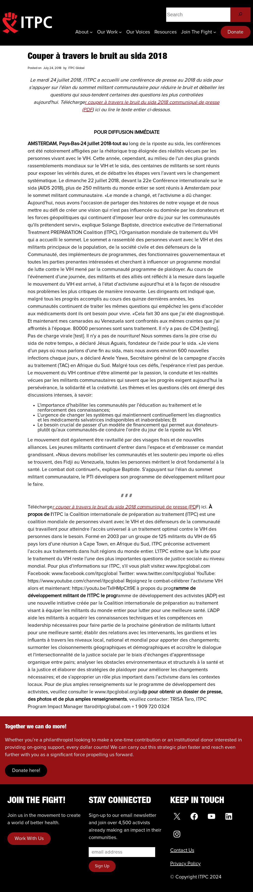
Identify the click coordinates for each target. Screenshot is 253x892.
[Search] (241, 14)
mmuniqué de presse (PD (124, 507)
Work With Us (29, 838)
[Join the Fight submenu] (214, 32)
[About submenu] (91, 32)
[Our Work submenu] (120, 32)
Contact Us (182, 850)
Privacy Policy (185, 863)
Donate (235, 32)
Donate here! (26, 770)
